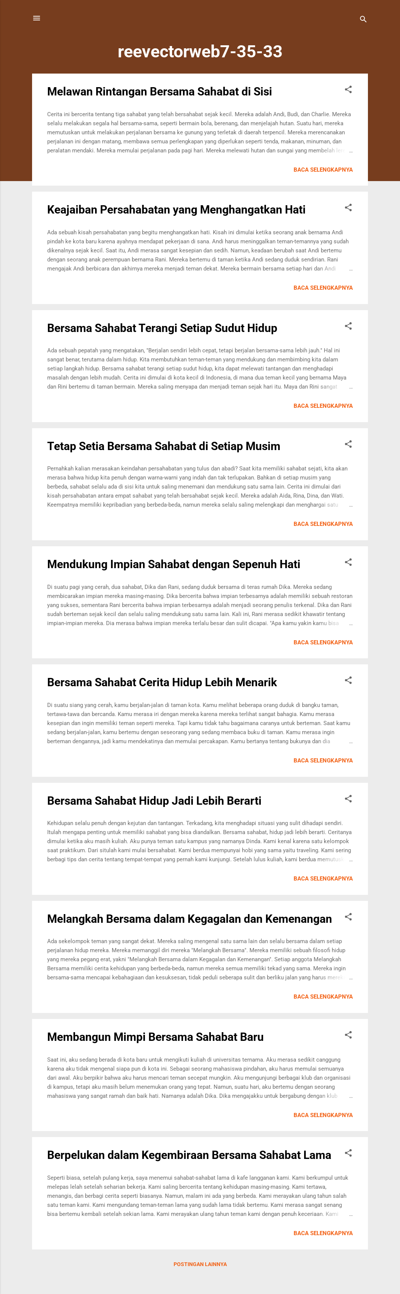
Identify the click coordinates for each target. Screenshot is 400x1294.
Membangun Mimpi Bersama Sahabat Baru (155, 1036)
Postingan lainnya (200, 1264)
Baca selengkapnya (323, 169)
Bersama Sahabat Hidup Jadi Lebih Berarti (154, 800)
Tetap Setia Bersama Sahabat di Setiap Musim (163, 446)
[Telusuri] (363, 20)
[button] (348, 91)
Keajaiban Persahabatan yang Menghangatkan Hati (176, 209)
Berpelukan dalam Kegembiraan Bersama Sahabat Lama (189, 1155)
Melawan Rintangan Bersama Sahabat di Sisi (159, 91)
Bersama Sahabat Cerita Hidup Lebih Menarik (162, 682)
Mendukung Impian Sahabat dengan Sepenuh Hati (173, 564)
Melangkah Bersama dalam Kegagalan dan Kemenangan (189, 918)
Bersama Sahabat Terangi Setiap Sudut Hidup (162, 328)
